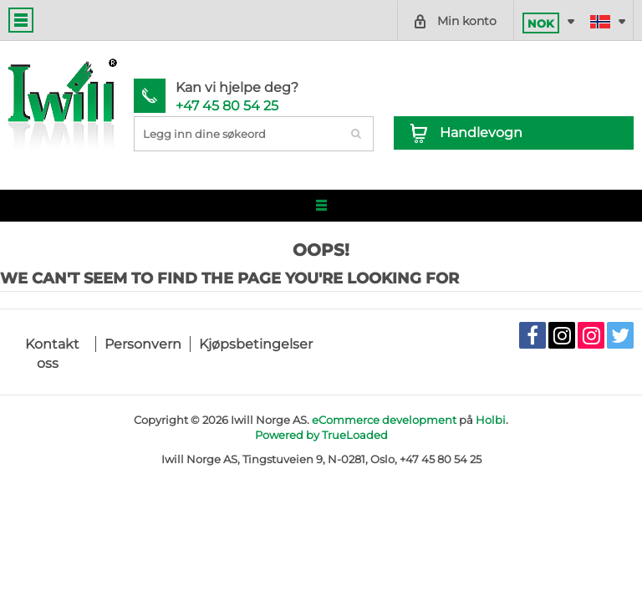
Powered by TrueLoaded (321, 434)
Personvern (142, 344)
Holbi (491, 419)
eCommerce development (384, 419)
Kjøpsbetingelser (256, 344)
